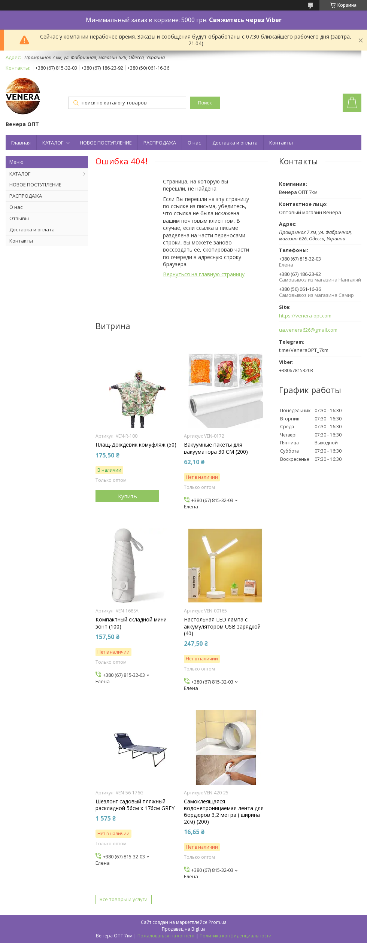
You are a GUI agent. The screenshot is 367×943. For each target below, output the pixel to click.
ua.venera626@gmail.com (308, 330)
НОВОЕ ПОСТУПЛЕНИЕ (106, 142)
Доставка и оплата (235, 142)
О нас (194, 142)
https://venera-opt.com (305, 316)
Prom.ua (218, 922)
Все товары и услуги (124, 899)
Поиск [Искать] (205, 103)
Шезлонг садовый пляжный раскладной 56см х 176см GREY (135, 805)
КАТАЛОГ (52, 142)
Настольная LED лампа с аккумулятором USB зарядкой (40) (222, 626)
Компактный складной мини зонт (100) (131, 623)
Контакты (281, 142)
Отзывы (19, 218)
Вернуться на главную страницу (204, 274)
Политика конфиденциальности (236, 936)
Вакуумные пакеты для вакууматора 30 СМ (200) (216, 448)
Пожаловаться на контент (166, 936)
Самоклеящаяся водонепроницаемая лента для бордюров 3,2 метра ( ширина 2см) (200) (224, 811)
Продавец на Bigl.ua (184, 929)
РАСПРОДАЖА (159, 142)
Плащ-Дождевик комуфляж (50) (135, 444)
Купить (127, 496)
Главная (21, 142)
